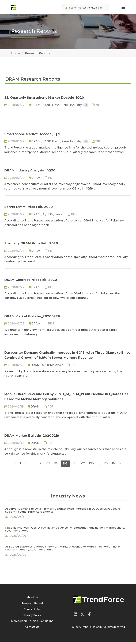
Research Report (32, 603)
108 (91, 463)
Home (15, 53)
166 (114, 463)
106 (74, 463)
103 (47, 463)
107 (82, 463)
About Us (32, 597)
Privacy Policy (32, 615)
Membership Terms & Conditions (32, 621)
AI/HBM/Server (53, 214)
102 (39, 463)
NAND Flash (51, 105)
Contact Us (32, 626)
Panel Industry (71, 105)
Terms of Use (32, 609)
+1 (86, 105)
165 (106, 463)
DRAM (36, 105)
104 (56, 463)
